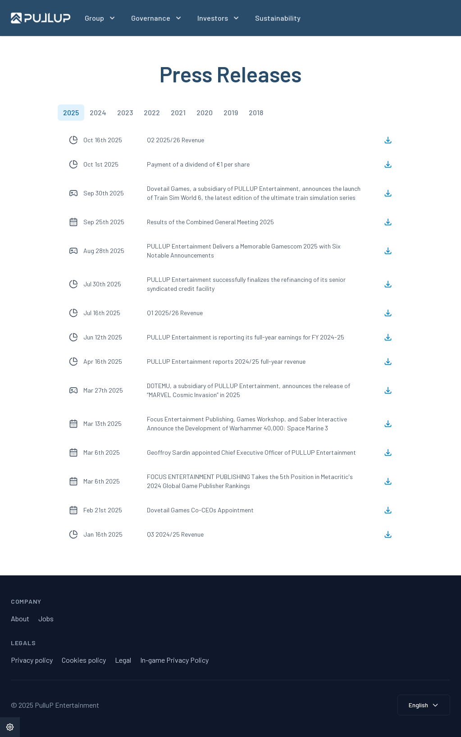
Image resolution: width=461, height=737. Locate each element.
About (20, 618)
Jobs (46, 618)
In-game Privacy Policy (174, 660)
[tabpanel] (231, 337)
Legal (123, 660)
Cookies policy (84, 660)
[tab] (71, 112)
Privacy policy (32, 660)
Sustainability (278, 18)
